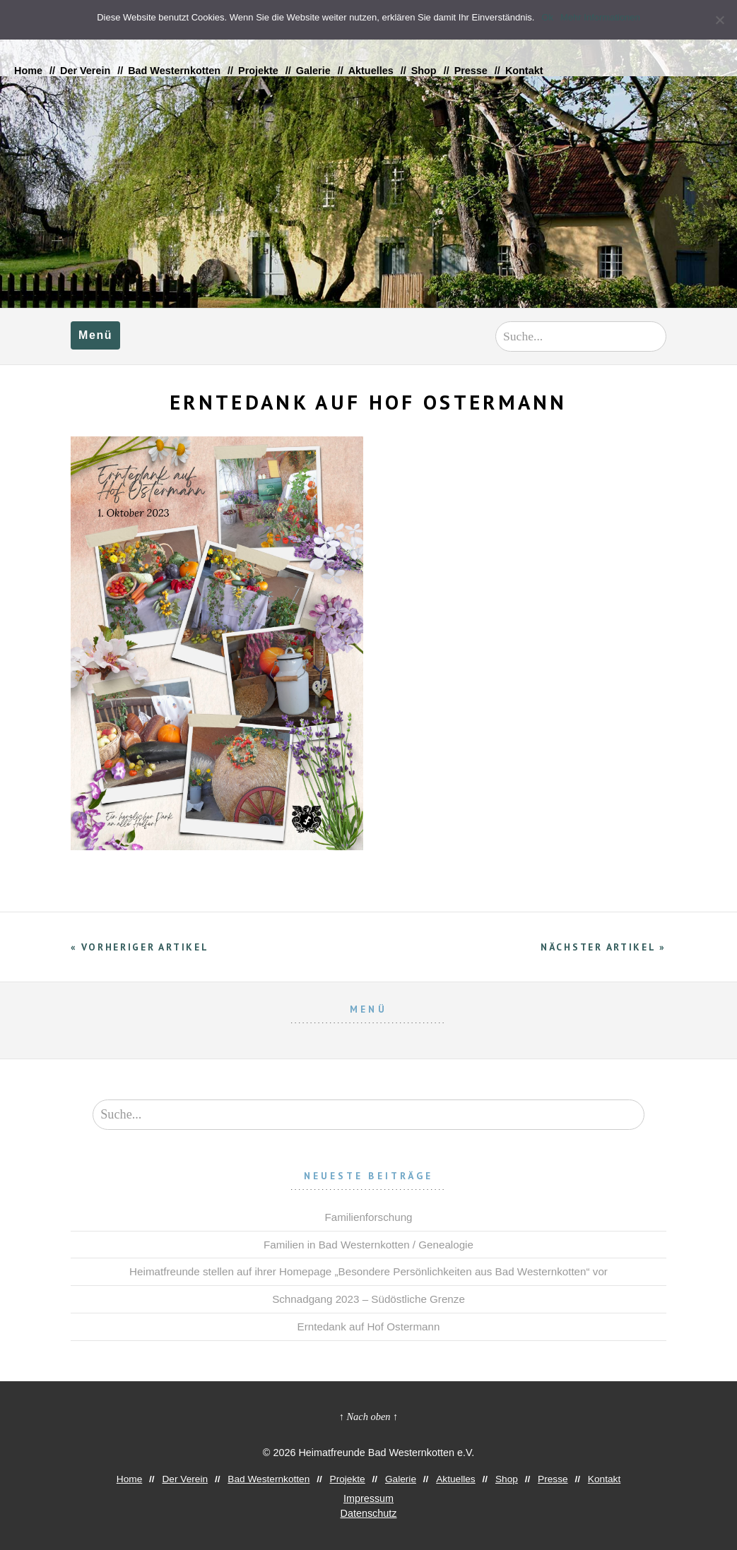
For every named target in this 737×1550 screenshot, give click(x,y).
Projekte (258, 70)
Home (28, 70)
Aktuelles (371, 70)
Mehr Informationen (600, 17)
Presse (471, 70)
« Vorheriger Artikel (139, 947)
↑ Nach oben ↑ (369, 1416)
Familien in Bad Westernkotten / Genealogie (368, 1245)
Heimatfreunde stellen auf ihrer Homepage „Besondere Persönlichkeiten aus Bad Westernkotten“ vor (368, 1271)
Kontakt (524, 70)
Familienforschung (368, 1217)
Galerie (313, 70)
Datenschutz (369, 1513)
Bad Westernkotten (174, 70)
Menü (95, 335)
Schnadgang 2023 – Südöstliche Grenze (368, 1299)
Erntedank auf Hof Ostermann (368, 1327)
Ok (547, 17)
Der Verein (85, 70)
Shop (424, 70)
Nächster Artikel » (603, 947)
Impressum (368, 1498)
